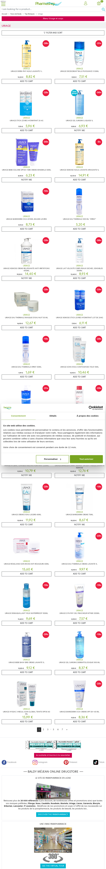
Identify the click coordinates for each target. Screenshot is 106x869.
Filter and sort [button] (53, 32)
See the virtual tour (53, 866)
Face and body (15, 14)
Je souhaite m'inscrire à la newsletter (53, 755)
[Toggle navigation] (3, 3)
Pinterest (70, 762)
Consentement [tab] (18, 416)
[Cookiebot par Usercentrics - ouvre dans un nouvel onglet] (91, 408)
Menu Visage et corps (53, 18)
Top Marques (30, 14)
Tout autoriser (86, 459)
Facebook (9, 762)
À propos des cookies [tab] (88, 416)
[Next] (67, 729)
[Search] (51, 9)
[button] (86, 3)
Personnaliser (52, 459)
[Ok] (104, 9)
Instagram (39, 762)
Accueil (4, 14)
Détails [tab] (53, 416)
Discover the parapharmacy (53, 814)
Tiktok (98, 762)
